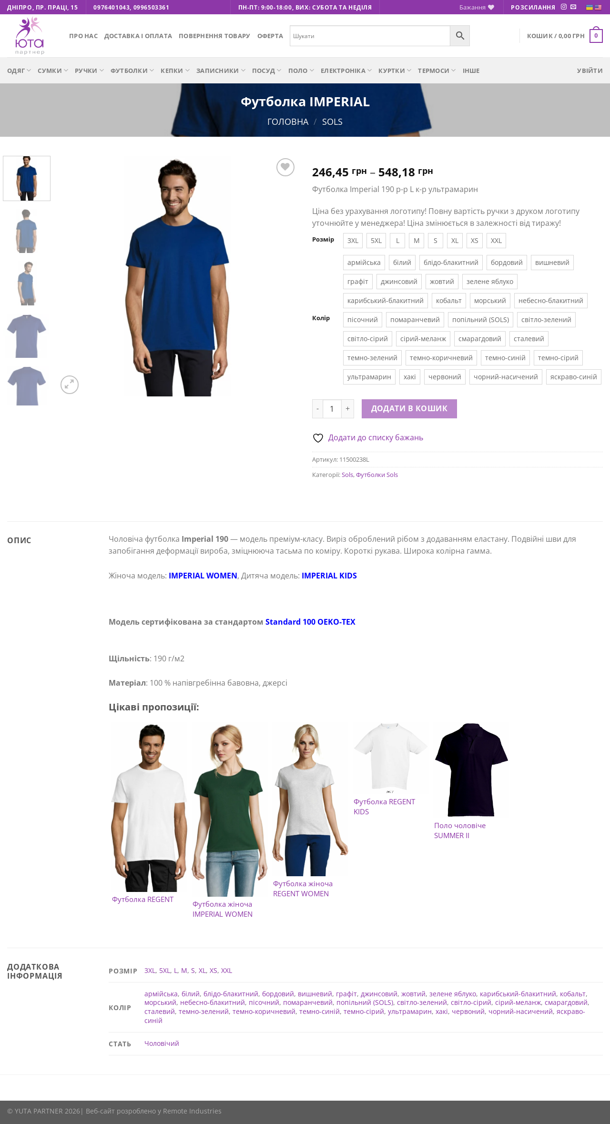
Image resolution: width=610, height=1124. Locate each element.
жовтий (413, 993)
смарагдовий (566, 1002)
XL (202, 970)
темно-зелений (204, 1011)
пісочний (264, 1002)
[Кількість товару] (332, 408)
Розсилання (533, 7)
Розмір (323, 239)
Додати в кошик (409, 408)
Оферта (270, 35)
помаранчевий (308, 1002)
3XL (149, 970)
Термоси (437, 70)
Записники (220, 70)
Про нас (83, 35)
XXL (226, 970)
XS (213, 970)
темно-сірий (364, 1011)
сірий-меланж (518, 1002)
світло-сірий (471, 1002)
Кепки (175, 70)
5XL (164, 970)
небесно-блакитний (212, 1002)
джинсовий (379, 993)
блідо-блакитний (230, 993)
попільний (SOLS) (364, 1002)
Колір (321, 318)
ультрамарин (410, 1011)
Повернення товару (214, 35)
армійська (161, 993)
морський (160, 1002)
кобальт (573, 993)
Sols (332, 121)
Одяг (19, 70)
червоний (468, 1011)
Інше (471, 70)
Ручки (89, 70)
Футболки (132, 70)
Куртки (394, 70)
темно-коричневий (264, 1011)
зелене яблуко (452, 993)
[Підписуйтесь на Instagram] (564, 7)
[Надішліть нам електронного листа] (573, 7)
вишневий (315, 993)
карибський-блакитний (518, 993)
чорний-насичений (520, 1011)
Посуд (267, 70)
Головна (287, 121)
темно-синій (319, 1011)
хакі (442, 1011)
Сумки (53, 70)
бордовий (278, 993)
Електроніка (346, 70)
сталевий (159, 1011)
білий (191, 993)
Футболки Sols (377, 474)
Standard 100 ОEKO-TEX (310, 622)
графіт (346, 993)
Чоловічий (161, 1043)
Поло (301, 70)
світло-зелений (422, 1002)
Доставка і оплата (138, 35)
